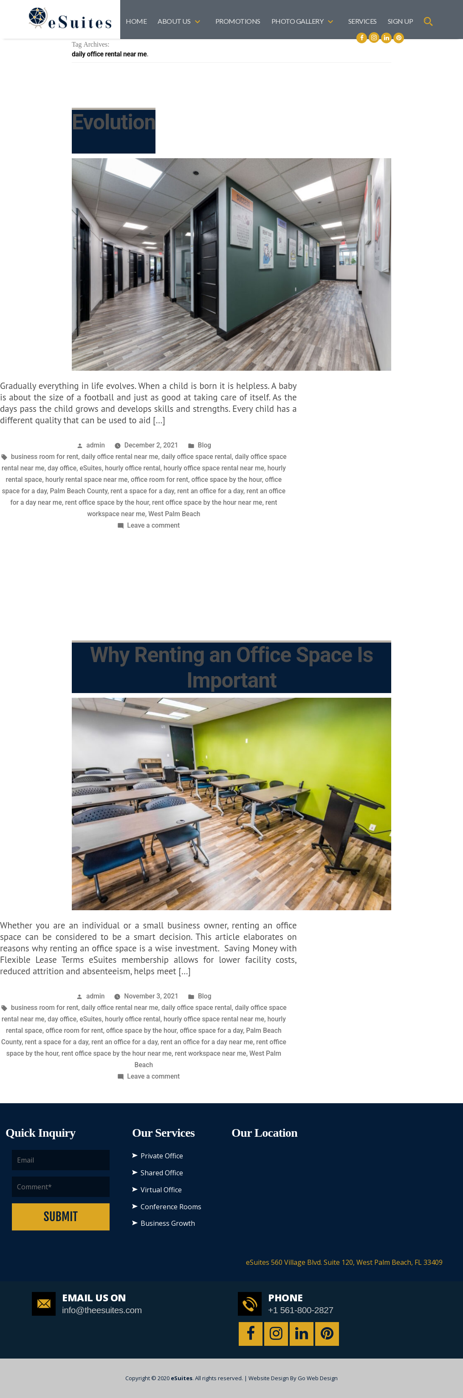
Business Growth (168, 1223)
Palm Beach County (78, 491)
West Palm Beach (174, 514)
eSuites (91, 468)
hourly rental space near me (86, 479)
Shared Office (162, 1172)
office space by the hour (226, 479)
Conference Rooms (171, 1206)
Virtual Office (161, 1189)
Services (362, 21)
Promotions (237, 21)
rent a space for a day (142, 491)
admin (95, 445)
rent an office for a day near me (207, 1042)
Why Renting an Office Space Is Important (231, 667)
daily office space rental (196, 457)
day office (62, 468)
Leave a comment (153, 525)
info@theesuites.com (102, 1310)
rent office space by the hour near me (207, 502)
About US (174, 21)
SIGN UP (400, 21)
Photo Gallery (297, 21)
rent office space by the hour (107, 502)
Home (136, 21)
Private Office (162, 1155)
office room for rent (159, 479)
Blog (205, 445)
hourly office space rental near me (214, 468)
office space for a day (211, 1030)
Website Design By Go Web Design (293, 1378)
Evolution (113, 122)
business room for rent (45, 457)
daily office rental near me (120, 457)
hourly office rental (133, 468)
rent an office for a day (210, 491)
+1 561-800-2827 (300, 1310)
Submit (61, 1216)
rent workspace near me (210, 1053)
